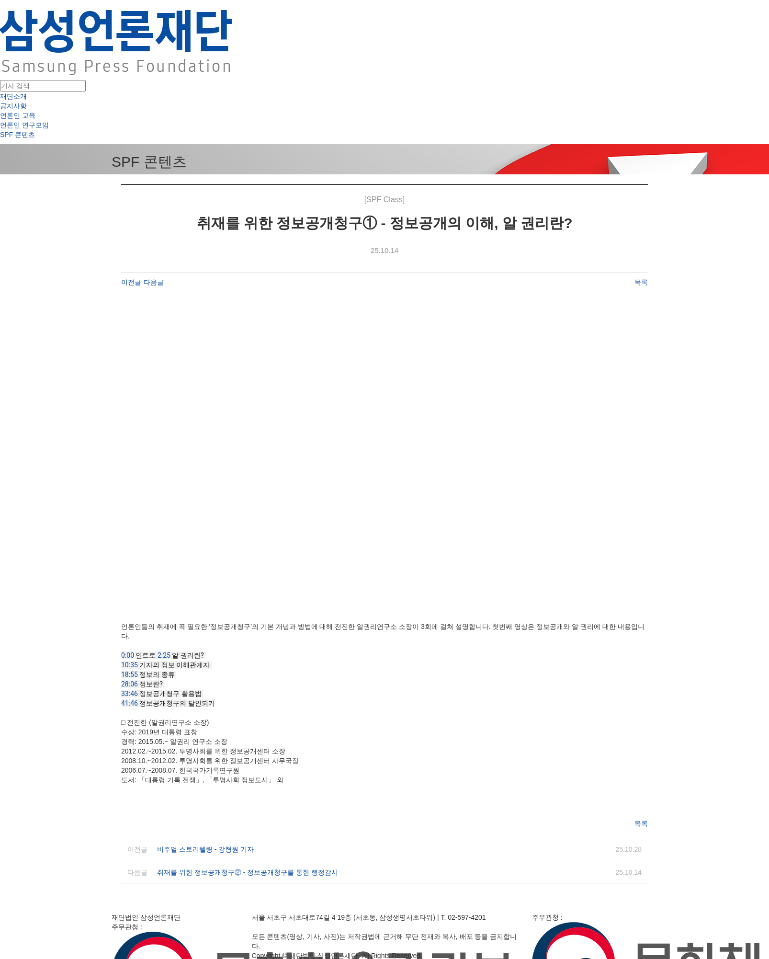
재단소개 (13, 96)
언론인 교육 (17, 115)
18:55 (129, 674)
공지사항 (13, 106)
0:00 (127, 655)
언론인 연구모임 (24, 125)
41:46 (129, 703)
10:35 (129, 665)
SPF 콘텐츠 (17, 134)
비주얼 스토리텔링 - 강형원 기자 (205, 849)
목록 (641, 282)
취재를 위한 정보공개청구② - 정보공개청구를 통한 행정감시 (247, 872)
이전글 (131, 282)
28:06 (129, 684)
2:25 (164, 655)
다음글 (154, 282)
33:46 (129, 693)
